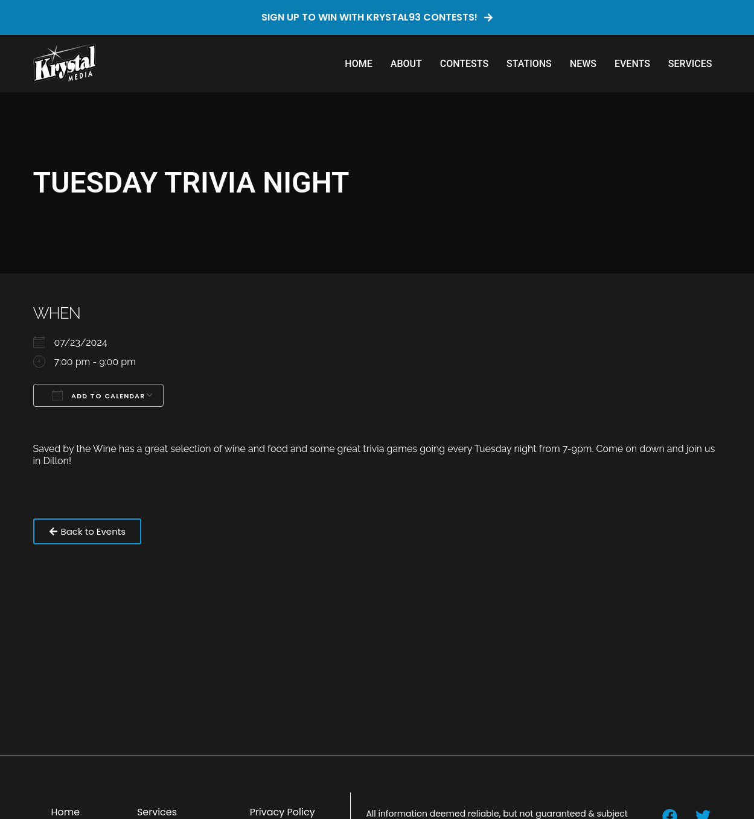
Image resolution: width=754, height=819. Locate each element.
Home (358, 63)
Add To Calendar (98, 395)
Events (632, 63)
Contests (464, 63)
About (406, 63)
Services (690, 63)
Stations (529, 63)
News (583, 63)
